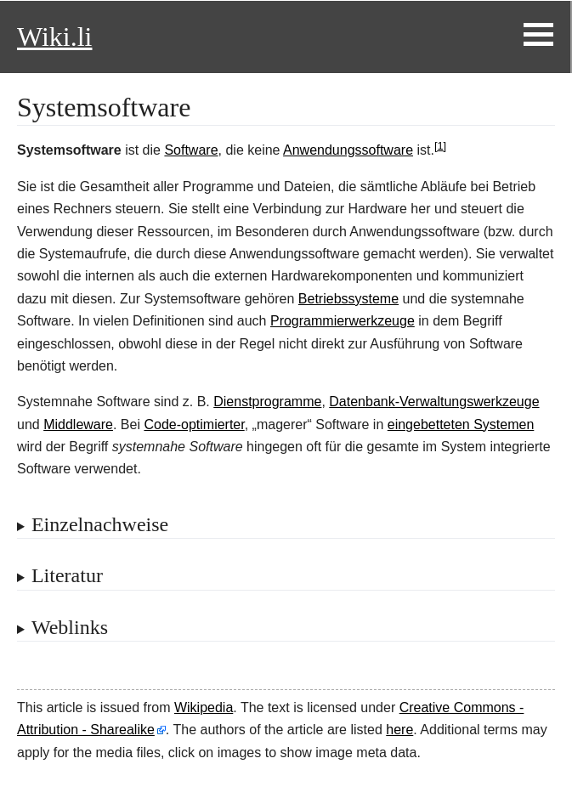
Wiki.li (54, 36)
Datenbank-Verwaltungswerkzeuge (434, 401)
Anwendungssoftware (348, 150)
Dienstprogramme (267, 401)
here (399, 729)
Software (191, 150)
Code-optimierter (194, 424)
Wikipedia (203, 707)
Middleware (78, 424)
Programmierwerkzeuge (342, 321)
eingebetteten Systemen (461, 424)
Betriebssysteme (348, 298)
